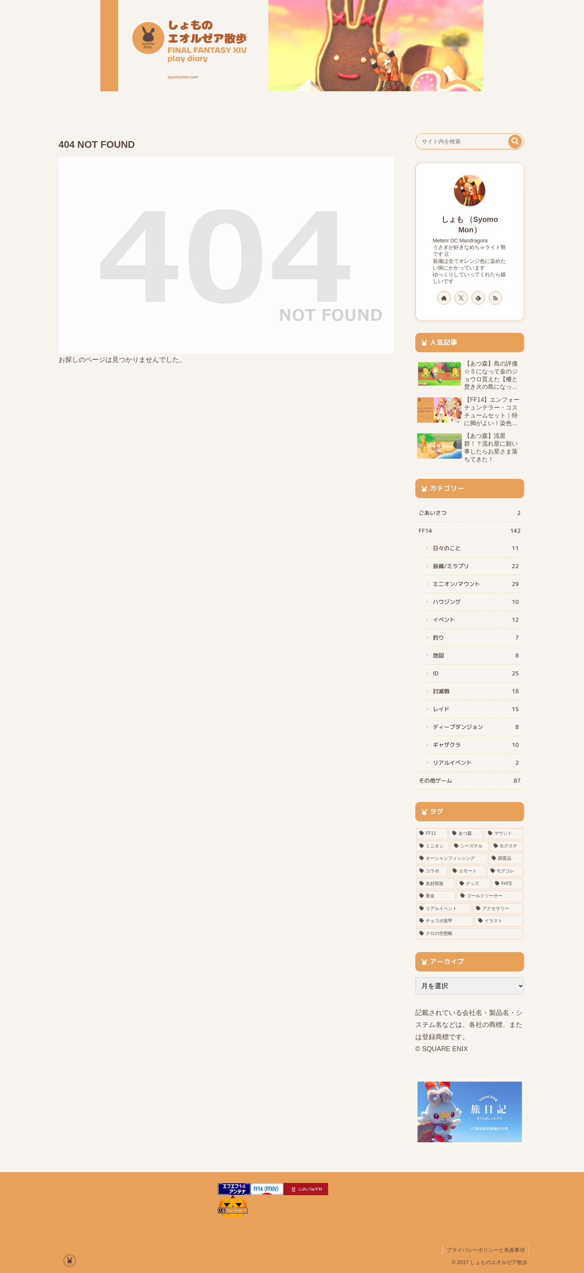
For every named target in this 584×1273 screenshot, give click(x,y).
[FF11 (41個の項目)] (431, 833)
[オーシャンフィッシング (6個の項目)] (451, 858)
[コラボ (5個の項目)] (432, 871)
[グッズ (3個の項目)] (473, 883)
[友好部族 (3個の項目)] (435, 883)
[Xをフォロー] (461, 298)
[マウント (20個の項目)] (504, 833)
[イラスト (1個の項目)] (499, 921)
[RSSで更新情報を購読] (495, 298)
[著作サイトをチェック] (444, 298)
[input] (469, 141)
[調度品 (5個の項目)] (505, 858)
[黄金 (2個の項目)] (436, 896)
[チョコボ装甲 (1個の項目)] (444, 921)
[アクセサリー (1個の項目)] (498, 908)
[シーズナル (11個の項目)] (469, 846)
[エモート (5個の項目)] (467, 871)
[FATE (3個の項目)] (507, 883)
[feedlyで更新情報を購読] (478, 298)
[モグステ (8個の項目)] (506, 846)
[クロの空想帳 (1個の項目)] (469, 933)
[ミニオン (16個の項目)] (432, 846)
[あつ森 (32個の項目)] (466, 833)
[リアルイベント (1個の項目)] (443, 908)
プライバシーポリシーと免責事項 (486, 1250)
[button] (515, 141)
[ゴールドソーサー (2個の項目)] (490, 896)
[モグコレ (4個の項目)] (505, 871)
